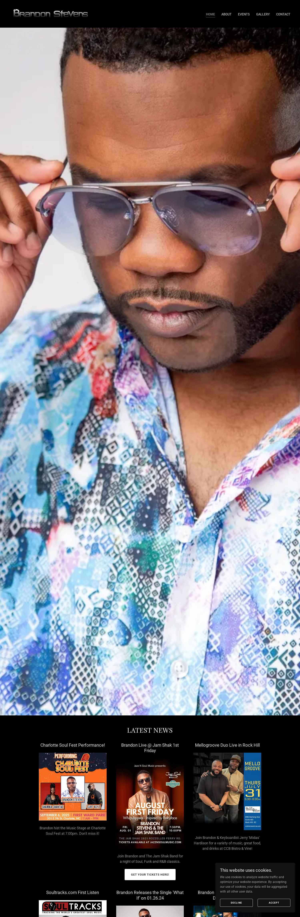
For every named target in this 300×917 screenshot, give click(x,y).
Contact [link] (283, 14)
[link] (52, 13)
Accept (274, 902)
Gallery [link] (263, 14)
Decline (236, 902)
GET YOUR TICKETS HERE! (150, 874)
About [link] (226, 14)
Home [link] (210, 14)
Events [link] (244, 14)
